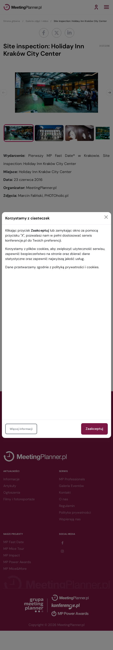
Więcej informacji (21, 429)
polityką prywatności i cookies (75, 267)
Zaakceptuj (94, 429)
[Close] (106, 217)
